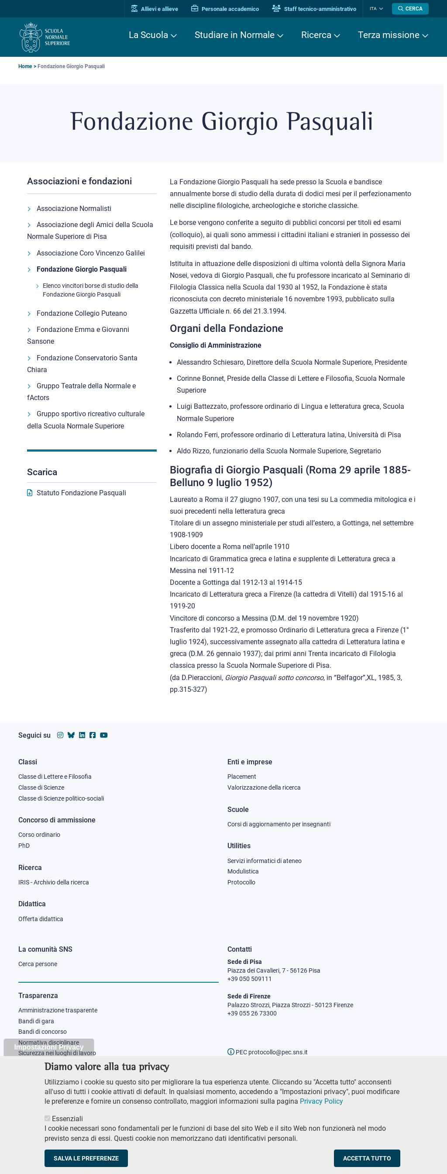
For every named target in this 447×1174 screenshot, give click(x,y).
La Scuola (148, 35)
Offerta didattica (40, 918)
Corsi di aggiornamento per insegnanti (278, 824)
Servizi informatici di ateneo (264, 860)
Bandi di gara (36, 1021)
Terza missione (388, 35)
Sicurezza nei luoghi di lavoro (57, 1053)
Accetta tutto (367, 1164)
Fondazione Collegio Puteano (82, 313)
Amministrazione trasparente (57, 1010)
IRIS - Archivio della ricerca (53, 882)
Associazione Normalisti (74, 208)
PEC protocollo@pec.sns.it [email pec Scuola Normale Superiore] (267, 1052)
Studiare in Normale (235, 35)
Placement (241, 776)
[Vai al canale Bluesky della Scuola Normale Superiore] (71, 735)
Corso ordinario (39, 834)
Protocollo (241, 882)
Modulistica (243, 871)
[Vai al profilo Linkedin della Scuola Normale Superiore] (82, 735)
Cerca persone (37, 963)
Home (25, 66)
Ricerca (316, 35)
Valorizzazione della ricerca (264, 787)
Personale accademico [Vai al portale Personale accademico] (225, 9)
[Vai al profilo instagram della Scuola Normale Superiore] (60, 735)
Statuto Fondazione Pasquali (81, 493)
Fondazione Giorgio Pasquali (82, 269)
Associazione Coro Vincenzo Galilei (91, 253)
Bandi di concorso (42, 1031)
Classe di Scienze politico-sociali (61, 798)
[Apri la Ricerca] (410, 8)
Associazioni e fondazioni (79, 181)
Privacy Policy (321, 1108)
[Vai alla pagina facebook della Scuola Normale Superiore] (92, 735)
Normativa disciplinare (48, 1042)
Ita (373, 8)
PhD (24, 845)
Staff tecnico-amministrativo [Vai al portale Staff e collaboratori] (314, 9)
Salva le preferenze (86, 1164)
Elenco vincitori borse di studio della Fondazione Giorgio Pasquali (90, 290)
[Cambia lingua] (380, 9)
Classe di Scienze (41, 787)
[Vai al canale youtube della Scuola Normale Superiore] (104, 735)
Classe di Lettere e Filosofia (55, 776)
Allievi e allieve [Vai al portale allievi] (154, 9)
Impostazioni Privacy (48, 1054)
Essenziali (67, 1125)
